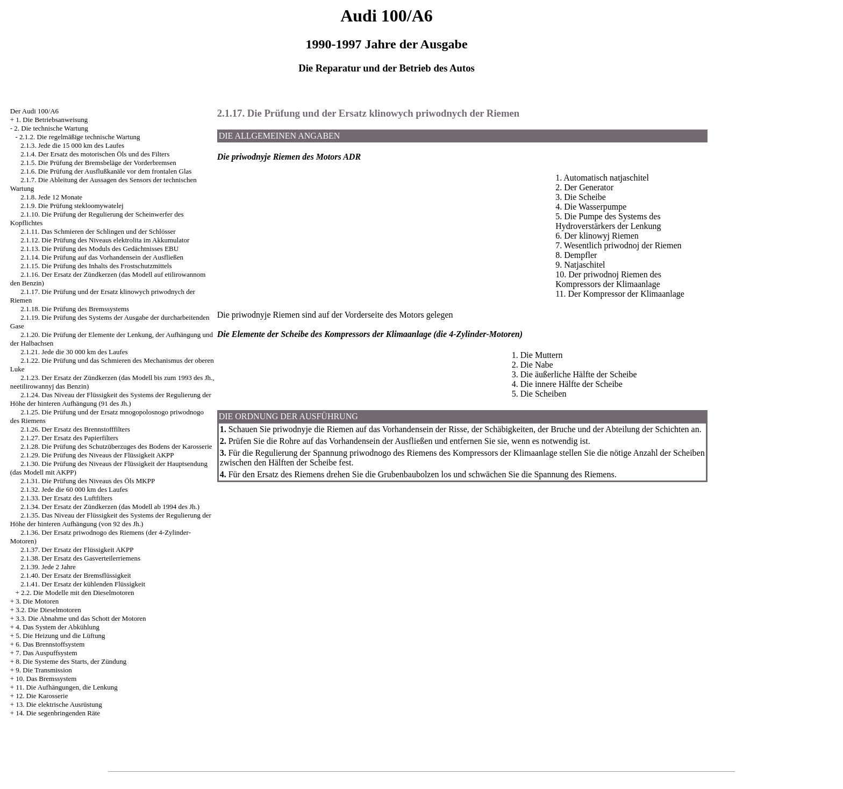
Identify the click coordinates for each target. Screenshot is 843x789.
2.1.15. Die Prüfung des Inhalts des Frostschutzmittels (96, 266)
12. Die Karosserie (42, 696)
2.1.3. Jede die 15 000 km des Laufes (72, 145)
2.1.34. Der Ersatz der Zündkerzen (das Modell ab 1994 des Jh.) (109, 507)
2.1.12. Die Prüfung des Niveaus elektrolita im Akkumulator (104, 240)
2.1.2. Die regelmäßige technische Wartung (79, 137)
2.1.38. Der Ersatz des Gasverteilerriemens (80, 558)
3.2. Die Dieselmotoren (48, 610)
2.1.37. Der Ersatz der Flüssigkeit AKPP (76, 550)
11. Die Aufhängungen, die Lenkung (66, 687)
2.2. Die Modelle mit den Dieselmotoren (77, 593)
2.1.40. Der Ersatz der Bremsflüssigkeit (75, 575)
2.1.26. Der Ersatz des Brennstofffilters (75, 429)
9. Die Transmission (44, 670)
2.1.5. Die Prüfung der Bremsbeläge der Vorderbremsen (98, 163)
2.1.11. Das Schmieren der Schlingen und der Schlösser (97, 231)
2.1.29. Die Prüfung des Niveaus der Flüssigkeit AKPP (97, 455)
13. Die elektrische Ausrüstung (59, 704)
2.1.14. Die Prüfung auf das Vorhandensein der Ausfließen (101, 257)
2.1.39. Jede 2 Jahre (48, 567)
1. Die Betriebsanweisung (52, 120)
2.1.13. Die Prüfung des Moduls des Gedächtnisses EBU (99, 249)
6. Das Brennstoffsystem (50, 644)
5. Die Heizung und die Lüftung (60, 636)
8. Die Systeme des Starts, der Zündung (71, 661)
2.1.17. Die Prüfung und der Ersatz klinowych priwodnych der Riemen (368, 113)
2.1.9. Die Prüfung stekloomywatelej (71, 206)
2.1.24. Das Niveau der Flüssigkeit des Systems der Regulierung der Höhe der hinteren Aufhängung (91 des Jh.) (110, 399)
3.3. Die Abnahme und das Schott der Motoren (81, 618)
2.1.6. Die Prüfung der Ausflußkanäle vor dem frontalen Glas (105, 171)
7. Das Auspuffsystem (46, 653)
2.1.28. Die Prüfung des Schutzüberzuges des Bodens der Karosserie (116, 446)
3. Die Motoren (37, 601)
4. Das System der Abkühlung (57, 627)
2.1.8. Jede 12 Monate (51, 197)
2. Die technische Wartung (51, 128)
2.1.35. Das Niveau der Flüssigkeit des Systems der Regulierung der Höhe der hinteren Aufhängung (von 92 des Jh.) (110, 519)
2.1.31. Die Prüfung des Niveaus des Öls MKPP (87, 481)
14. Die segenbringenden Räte (58, 713)
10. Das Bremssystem (46, 679)
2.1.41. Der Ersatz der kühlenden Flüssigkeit (82, 584)
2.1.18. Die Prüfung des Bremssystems (74, 309)
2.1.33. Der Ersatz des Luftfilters (66, 498)
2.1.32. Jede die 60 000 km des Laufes (73, 489)
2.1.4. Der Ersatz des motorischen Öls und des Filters (94, 154)
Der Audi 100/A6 (34, 111)
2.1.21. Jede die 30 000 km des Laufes (73, 352)
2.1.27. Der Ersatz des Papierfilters (69, 438)
